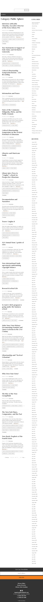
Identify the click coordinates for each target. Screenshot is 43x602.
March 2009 (34, 487)
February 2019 (34, 242)
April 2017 (34, 284)
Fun (32, 53)
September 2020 (34, 223)
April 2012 (34, 410)
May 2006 (33, 559)
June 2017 (33, 280)
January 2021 (34, 215)
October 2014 (34, 347)
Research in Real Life (10, 288)
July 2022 (33, 200)
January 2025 (34, 163)
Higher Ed (33, 57)
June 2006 (33, 557)
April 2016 (34, 309)
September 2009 (34, 475)
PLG (32, 97)
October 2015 (34, 322)
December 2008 (34, 494)
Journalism (5, 453)
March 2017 (34, 286)
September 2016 (34, 299)
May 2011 (33, 433)
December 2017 (34, 267)
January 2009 (34, 492)
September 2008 (34, 500)
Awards (33, 34)
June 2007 (33, 531)
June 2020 (33, 228)
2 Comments (22, 299)
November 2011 (34, 420)
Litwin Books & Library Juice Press (21, 4)
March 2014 (34, 362)
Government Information (36, 55)
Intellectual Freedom (35, 67)
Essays (33, 51)
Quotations (34, 109)
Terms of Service (21, 585)
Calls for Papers (34, 38)
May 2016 (33, 307)
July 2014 (33, 353)
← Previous (6, 457)
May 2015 (33, 332)
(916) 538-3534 (22, 595)
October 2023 (34, 177)
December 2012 (34, 393)
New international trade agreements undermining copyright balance (11, 265)
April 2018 (34, 259)
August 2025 (34, 150)
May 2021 (33, 207)
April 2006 (34, 561)
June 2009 (33, 481)
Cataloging (34, 40)
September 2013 (34, 374)
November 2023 (34, 175)
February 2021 (34, 213)
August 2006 (34, 552)
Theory (33, 122)
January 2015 (34, 341)
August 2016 (34, 301)
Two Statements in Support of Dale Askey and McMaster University (13, 50)
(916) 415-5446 (22, 597)
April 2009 (34, 485)
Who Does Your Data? (10, 374)
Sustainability (34, 116)
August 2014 (34, 351)
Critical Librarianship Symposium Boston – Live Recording (11, 73)
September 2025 (34, 148)
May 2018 (33, 257)
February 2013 (34, 389)
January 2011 (34, 441)
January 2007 (34, 542)
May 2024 (33, 171)
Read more (19, 37)
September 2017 (34, 274)
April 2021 (34, 209)
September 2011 (34, 425)
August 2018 (34, 251)
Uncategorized (34, 124)
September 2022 (34, 196)
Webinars (33, 128)
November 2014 (34, 345)
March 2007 (34, 538)
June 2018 (33, 255)
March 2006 (34, 563)
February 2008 (34, 515)
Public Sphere (5, 41)
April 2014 (34, 360)
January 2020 (34, 232)
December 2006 (34, 544)
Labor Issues (34, 76)
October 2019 (34, 234)
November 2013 (34, 370)
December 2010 (34, 443)
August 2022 (34, 198)
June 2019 (33, 240)
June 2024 (33, 169)
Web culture (34, 126)
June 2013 (33, 381)
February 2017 (34, 288)
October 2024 (34, 167)
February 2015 (34, 339)
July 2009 (33, 479)
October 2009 (34, 473)
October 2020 (34, 221)
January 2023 (34, 190)
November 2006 (34, 546)
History (33, 59)
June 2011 (33, 431)
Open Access (34, 93)
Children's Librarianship (36, 42)
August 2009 (34, 477)
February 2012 (34, 414)
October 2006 (34, 548)
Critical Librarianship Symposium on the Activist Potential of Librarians (12, 132)
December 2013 (34, 368)
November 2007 (34, 521)
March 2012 (34, 412)
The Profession (12, 148)
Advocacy (33, 28)
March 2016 (34, 311)
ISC (32, 72)
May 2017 (33, 282)
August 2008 (34, 502)
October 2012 (34, 397)
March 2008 (34, 513)
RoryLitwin (12, 30)
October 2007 (34, 523)
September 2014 (34, 349)
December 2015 (34, 318)
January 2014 (34, 366)
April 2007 (34, 536)
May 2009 (33, 483)
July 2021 (33, 205)
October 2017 (34, 272)
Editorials (33, 49)
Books (21, 188)
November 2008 (34, 496)
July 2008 (33, 504)
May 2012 (33, 408)
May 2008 (33, 508)
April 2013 (34, 385)
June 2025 (33, 154)
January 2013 (34, 391)
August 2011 (34, 427)
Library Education (6, 320)
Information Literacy (35, 63)
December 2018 (34, 244)
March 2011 (34, 437)
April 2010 (34, 460)
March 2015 (34, 337)
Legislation (5, 39)
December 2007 (34, 519)
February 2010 (34, 464)
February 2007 (34, 540)
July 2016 (33, 303)
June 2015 (33, 330)
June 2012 (33, 406)
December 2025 (34, 144)
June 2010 (33, 456)
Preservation (34, 99)
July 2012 (33, 404)
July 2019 (33, 238)
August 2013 (34, 376)
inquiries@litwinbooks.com (21, 592)
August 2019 (34, 236)
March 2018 (34, 261)
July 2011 (33, 429)
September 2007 (34, 525)
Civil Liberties (34, 44)
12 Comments (21, 320)
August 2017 (34, 276)
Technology (34, 118)
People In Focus (20, 39)
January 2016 (34, 316)
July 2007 (33, 529)
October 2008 (34, 498)
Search (26, 10)
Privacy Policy (21, 583)
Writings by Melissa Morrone (8, 215)
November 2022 (34, 192)
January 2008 (34, 517)
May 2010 (33, 458)
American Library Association (37, 30)
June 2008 (33, 506)
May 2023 (33, 184)
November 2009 (34, 471)
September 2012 (34, 399)
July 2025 (33, 152)
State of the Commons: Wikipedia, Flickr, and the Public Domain (12, 112)
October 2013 (34, 372)
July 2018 (33, 253)
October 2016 (34, 297)
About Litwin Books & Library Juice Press (10, 188)
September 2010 (34, 450)
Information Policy (6, 125)
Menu (7, 14)
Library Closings (12, 39)
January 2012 (34, 416)
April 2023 (34, 186)
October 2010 (34, 448)
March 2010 (34, 462)
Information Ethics (6, 63)
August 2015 (34, 326)
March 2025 (34, 161)
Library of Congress (35, 88)
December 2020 (34, 217)
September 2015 (34, 324)
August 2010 (34, 452)
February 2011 (34, 439)
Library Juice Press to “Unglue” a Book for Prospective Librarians (10, 175)
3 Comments (4, 195)
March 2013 (34, 387)
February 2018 (34, 263)
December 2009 (34, 469)
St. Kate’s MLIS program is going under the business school (12, 307)
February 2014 (34, 364)
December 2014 (34, 343)
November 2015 (34, 320)
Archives (21, 344)
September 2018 (34, 249)
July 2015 (33, 328)
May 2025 (33, 156)
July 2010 (33, 454)
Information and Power (11, 93)
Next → (23, 457)
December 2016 (34, 293)
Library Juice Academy (36, 86)
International (15, 281)
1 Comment (4, 43)
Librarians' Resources (7, 86)
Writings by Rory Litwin (14, 430)
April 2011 (34, 435)
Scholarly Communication (15, 65)
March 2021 (34, 211)
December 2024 (34, 165)
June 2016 (33, 305)
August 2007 (34, 527)
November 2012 (34, 395)
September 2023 (34, 179)
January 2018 (34, 265)
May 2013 (33, 383)
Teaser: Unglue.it (8, 222)
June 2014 (33, 355)
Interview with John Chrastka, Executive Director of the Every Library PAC (13, 26)
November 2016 (34, 295)
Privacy (33, 103)
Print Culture (34, 101)
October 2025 (34, 146)
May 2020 (33, 230)
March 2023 (34, 188)
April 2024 (34, 173)
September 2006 (34, 550)
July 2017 (33, 278)
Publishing (33, 107)
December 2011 (34, 418)
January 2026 (34, 142)
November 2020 (34, 219)
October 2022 (34, 194)
